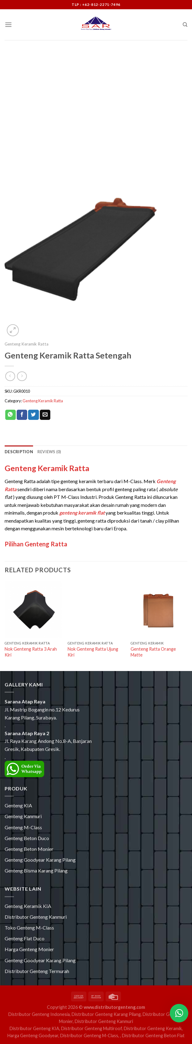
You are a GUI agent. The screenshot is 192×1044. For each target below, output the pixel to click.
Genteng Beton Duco (27, 838)
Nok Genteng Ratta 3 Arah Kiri (31, 651)
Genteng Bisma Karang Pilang (36, 870)
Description (19, 451)
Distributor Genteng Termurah (37, 971)
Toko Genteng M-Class (29, 927)
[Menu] (8, 24)
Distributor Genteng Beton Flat (153, 1035)
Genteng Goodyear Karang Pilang (40, 860)
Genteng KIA (18, 805)
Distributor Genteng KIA (34, 1028)
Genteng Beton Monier (29, 849)
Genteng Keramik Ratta (26, 344)
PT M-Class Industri (75, 497)
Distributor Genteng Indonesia (39, 1014)
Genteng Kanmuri (23, 816)
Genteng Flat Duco (24, 938)
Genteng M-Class (23, 827)
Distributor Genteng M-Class (89, 1035)
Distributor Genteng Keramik (153, 1028)
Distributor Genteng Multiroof (91, 1028)
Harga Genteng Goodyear (32, 1035)
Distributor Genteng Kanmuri (36, 917)
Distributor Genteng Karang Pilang (106, 1014)
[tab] (19, 451)
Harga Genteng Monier (29, 949)
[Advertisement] (96, 86)
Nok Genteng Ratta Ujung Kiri (93, 651)
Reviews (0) (49, 451)
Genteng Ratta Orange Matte (153, 651)
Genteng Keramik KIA (28, 906)
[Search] (185, 25)
